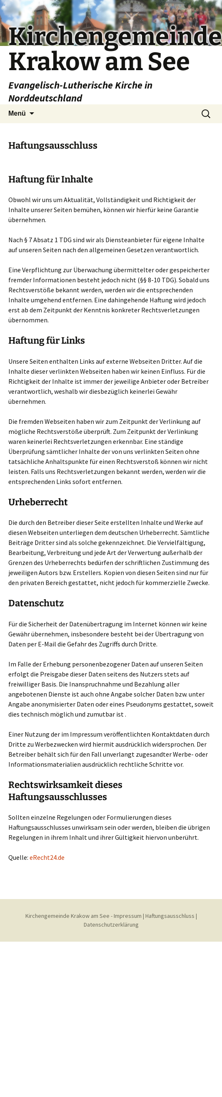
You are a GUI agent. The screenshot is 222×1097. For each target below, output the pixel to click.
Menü (17, 113)
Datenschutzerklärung (111, 924)
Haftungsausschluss (170, 916)
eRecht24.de (47, 857)
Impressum (128, 916)
